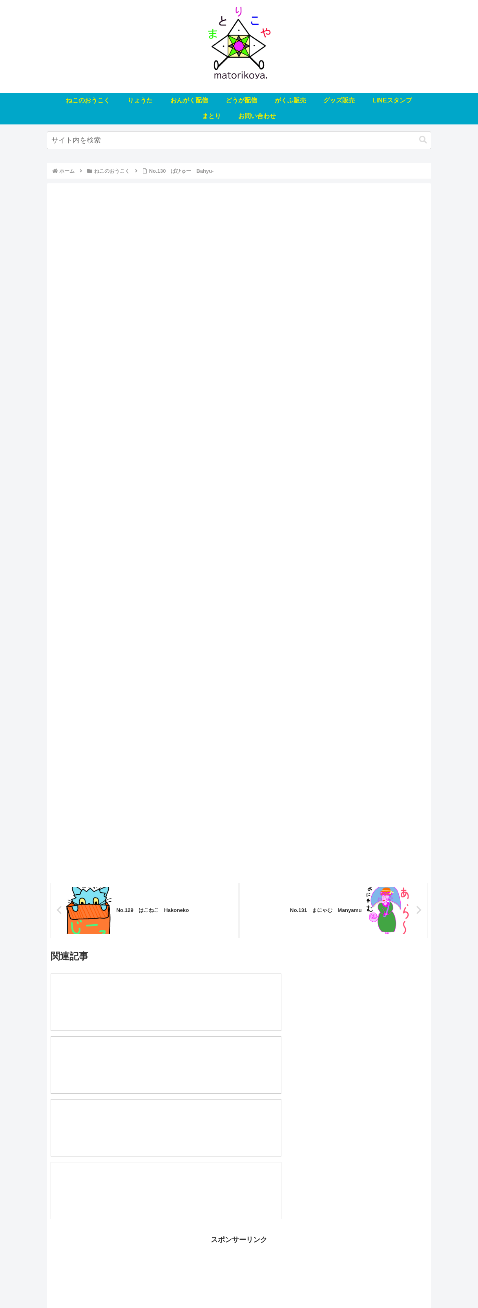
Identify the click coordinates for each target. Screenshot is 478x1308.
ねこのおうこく (95, 1284)
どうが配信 (208, 1284)
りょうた (134, 1284)
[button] (423, 139)
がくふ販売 (243, 1284)
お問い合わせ (385, 1284)
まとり (352, 1284)
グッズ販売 (279, 1284)
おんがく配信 (169, 1284)
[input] (239, 140)
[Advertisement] (239, 1176)
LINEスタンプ (318, 1284)
